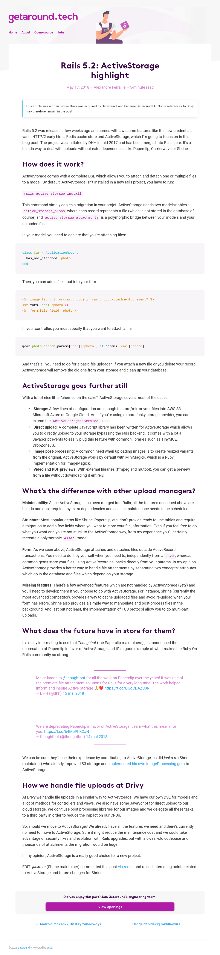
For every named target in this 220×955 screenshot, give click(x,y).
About (25, 32)
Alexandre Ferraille (110, 87)
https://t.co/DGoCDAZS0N (127, 688)
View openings (110, 907)
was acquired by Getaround (97, 106)
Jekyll (50, 947)
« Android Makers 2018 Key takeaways (68, 924)
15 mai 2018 (73, 693)
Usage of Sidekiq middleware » (158, 924)
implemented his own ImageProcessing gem (146, 763)
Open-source (43, 32)
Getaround (24, 947)
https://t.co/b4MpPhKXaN (66, 731)
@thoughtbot (74, 678)
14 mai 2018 (96, 736)
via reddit (126, 866)
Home (13, 32)
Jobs (60, 32)
